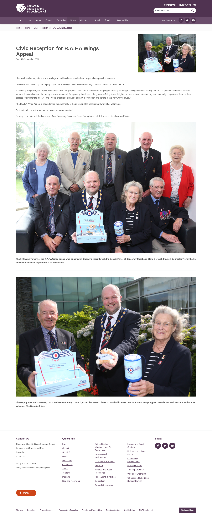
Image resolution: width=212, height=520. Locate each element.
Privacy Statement (47, 510)
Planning (66, 477)
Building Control (134, 465)
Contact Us (67, 464)
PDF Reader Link (146, 510)
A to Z (65, 469)
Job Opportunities (113, 510)
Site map (19, 510)
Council (65, 448)
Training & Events (135, 470)
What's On (67, 460)
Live (64, 444)
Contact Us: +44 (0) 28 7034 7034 (180, 5)
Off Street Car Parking (105, 461)
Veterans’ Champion (136, 474)
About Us (99, 465)
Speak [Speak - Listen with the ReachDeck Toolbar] (25, 493)
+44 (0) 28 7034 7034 (26, 463)
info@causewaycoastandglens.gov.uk (33, 467)
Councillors (100, 481)
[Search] (171, 10)
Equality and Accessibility (92, 510)
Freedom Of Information (68, 510)
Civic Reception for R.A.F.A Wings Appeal (53, 28)
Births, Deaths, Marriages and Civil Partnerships (104, 447)
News (27, 28)
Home (19, 28)
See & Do (66, 452)
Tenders (66, 473)
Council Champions (104, 485)
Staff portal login (187, 510)
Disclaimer (31, 510)
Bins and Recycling (71, 481)
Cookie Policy (129, 510)
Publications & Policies (105, 477)
